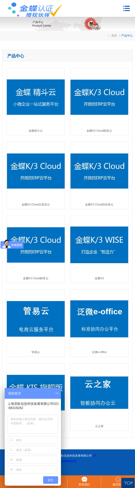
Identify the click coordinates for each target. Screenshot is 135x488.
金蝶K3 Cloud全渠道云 (36, 204)
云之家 (99, 426)
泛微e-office (99, 352)
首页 (114, 35)
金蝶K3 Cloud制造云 (99, 130)
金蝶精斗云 (36, 130)
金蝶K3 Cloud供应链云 (99, 204)
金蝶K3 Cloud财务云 (36, 278)
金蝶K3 (99, 278)
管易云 (35, 352)
